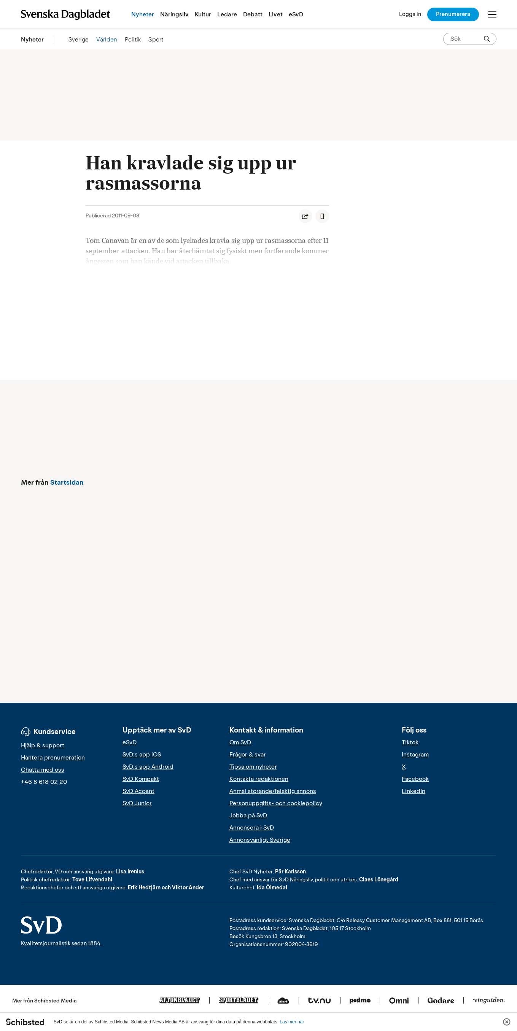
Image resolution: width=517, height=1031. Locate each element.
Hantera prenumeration (53, 758)
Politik (133, 39)
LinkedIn (413, 791)
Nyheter (142, 14)
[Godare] (441, 1001)
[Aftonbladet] (179, 1001)
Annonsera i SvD (251, 828)
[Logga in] (410, 14)
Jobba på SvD (248, 815)
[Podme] (360, 1001)
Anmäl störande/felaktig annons (272, 791)
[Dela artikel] (305, 216)
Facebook (415, 779)
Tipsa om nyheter (253, 767)
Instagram (415, 755)
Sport (155, 39)
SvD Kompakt (140, 779)
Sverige (78, 39)
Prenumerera (453, 14)
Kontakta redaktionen (258, 779)
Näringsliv (174, 14)
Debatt (252, 14)
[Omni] (399, 1001)
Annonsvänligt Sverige (259, 840)
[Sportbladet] (239, 1001)
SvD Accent (138, 791)
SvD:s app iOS (141, 755)
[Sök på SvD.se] (467, 39)
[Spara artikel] (322, 216)
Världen (106, 39)
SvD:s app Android (147, 767)
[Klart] (283, 1001)
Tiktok (410, 742)
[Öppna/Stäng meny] (492, 14)
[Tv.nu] (319, 1001)
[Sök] (487, 39)
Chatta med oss (42, 770)
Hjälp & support (42, 745)
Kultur (203, 14)
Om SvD (240, 742)
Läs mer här (292, 1022)
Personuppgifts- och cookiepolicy (275, 803)
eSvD (296, 14)
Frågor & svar (247, 755)
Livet (276, 14)
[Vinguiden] (489, 1001)
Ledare (227, 14)
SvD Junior (137, 803)
